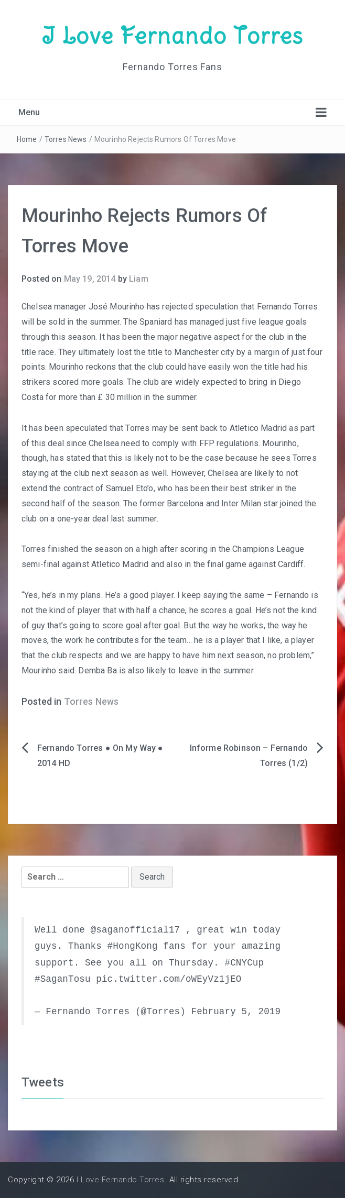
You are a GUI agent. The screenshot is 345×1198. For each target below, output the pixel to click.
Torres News (66, 139)
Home (27, 139)
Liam (138, 279)
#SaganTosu (63, 979)
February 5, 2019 (236, 1011)
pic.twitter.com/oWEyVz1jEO (168, 979)
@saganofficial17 (135, 930)
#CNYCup (244, 963)
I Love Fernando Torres (172, 35)
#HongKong (132, 946)
